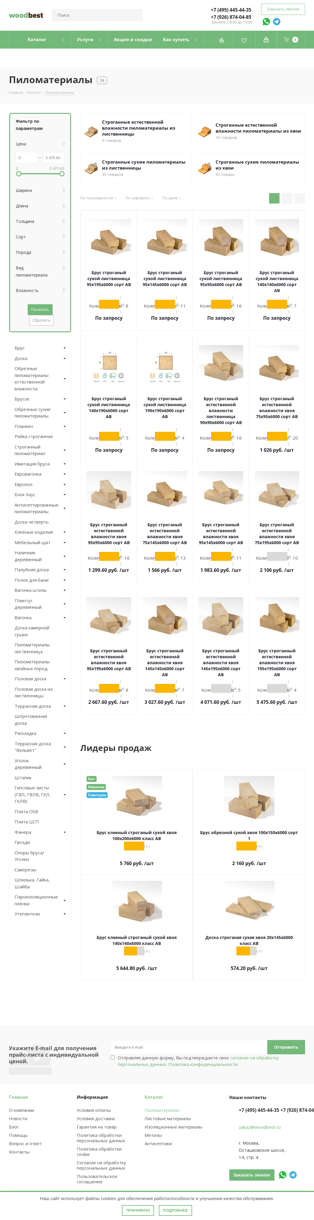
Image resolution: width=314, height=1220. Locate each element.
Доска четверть (32, 522)
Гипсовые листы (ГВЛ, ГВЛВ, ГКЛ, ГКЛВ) (33, 794)
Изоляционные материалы (173, 1127)
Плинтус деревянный (28, 603)
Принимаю (138, 1210)
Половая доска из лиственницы (34, 692)
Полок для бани (31, 580)
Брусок (22, 399)
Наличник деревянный (28, 556)
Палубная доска (32, 569)
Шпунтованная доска (31, 719)
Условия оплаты (94, 1110)
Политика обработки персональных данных (101, 1137)
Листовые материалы (168, 1118)
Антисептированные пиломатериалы (35, 508)
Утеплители (27, 914)
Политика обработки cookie (99, 1151)
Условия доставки (96, 1118)
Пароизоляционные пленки (35, 900)
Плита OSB (26, 811)
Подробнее (175, 1210)
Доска (21, 358)
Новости (18, 1118)
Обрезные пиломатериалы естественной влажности (31, 378)
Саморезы (25, 870)
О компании (21, 1110)
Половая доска (30, 679)
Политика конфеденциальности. (203, 1064)
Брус (20, 348)
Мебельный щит (33, 542)
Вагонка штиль (31, 590)
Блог (14, 1127)
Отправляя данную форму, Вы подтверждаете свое (198, 1061)
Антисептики (158, 1143)
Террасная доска (33, 706)
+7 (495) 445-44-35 (231, 10)
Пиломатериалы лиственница (32, 648)
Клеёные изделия (34, 532)
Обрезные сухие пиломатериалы (33, 412)
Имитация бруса (32, 464)
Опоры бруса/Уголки (29, 856)
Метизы (153, 1135)
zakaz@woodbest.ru (260, 1127)
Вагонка (23, 617)
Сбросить (41, 320)
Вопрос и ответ (25, 1143)
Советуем (97, 794)
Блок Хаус (25, 494)
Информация (92, 1097)
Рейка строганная (34, 436)
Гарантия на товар (97, 1127)
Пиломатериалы (162, 1110)
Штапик (23, 777)
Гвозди (22, 842)
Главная (18, 1097)
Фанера (23, 832)
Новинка (96, 786)
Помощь (18, 1135)
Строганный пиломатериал (30, 450)
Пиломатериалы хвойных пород (32, 665)
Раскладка (25, 733)
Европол (23, 484)
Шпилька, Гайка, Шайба (32, 883)
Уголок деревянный (28, 764)
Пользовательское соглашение (97, 1179)
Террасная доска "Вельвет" (33, 747)
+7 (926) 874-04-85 (231, 17)
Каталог (154, 1097)
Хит (91, 778)
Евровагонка (28, 474)
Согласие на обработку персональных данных (101, 1165)
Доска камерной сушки (32, 631)
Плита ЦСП (27, 822)
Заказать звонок (283, 9)
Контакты (19, 1152)
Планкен (24, 426)
